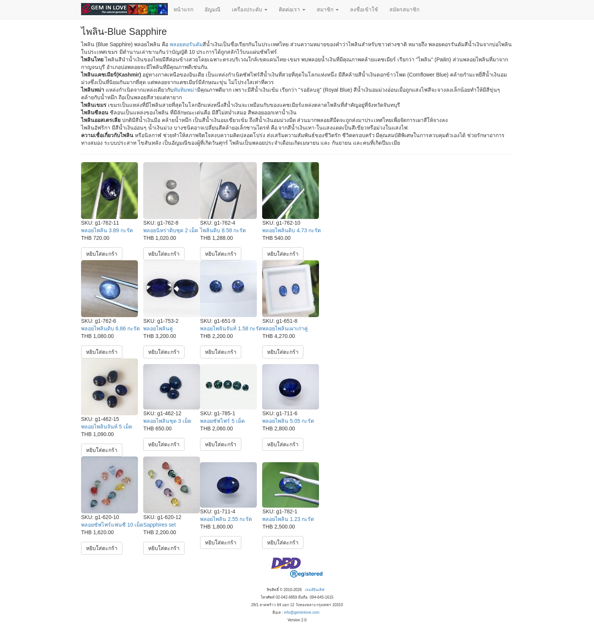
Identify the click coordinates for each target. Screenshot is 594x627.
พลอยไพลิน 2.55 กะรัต (226, 519)
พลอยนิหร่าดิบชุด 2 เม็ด (170, 230)
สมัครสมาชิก (404, 9)
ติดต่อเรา (292, 9)
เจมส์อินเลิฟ (314, 590)
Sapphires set (159, 525)
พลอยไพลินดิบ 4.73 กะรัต (291, 230)
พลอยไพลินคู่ (158, 328)
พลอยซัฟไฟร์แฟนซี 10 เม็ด (112, 525)
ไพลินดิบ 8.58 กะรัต (223, 230)
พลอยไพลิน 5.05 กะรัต (288, 421)
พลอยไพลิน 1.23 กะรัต (288, 519)
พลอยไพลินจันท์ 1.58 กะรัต (231, 328)
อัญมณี (212, 9)
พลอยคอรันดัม (186, 44)
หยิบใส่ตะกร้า (101, 254)
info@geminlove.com (302, 612)
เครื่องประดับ (249, 9)
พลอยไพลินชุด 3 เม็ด (167, 421)
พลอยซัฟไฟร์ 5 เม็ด (222, 421)
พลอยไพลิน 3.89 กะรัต (107, 230)
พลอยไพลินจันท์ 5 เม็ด (106, 427)
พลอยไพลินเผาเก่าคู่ (285, 328)
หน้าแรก (183, 9)
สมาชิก (328, 9)
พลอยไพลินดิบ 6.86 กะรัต (110, 328)
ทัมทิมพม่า (185, 90)
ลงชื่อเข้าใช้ (364, 9)
